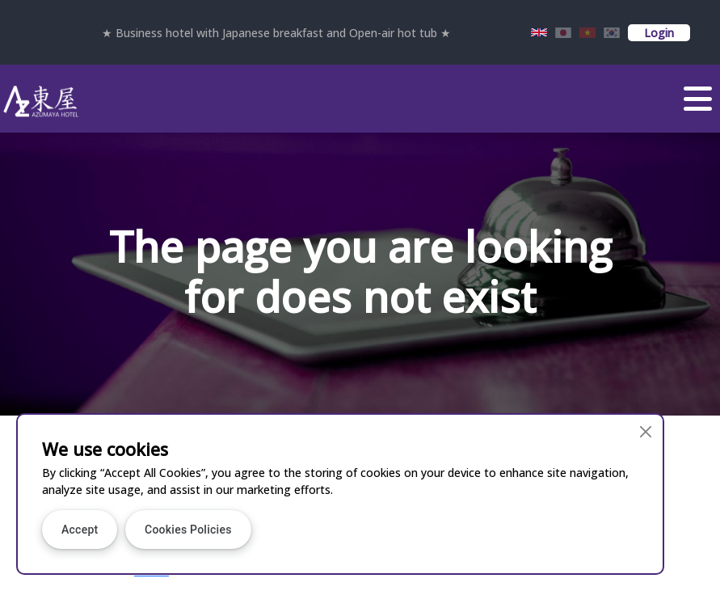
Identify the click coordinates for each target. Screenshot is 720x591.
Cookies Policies (188, 529)
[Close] (646, 431)
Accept (79, 529)
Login (659, 32)
